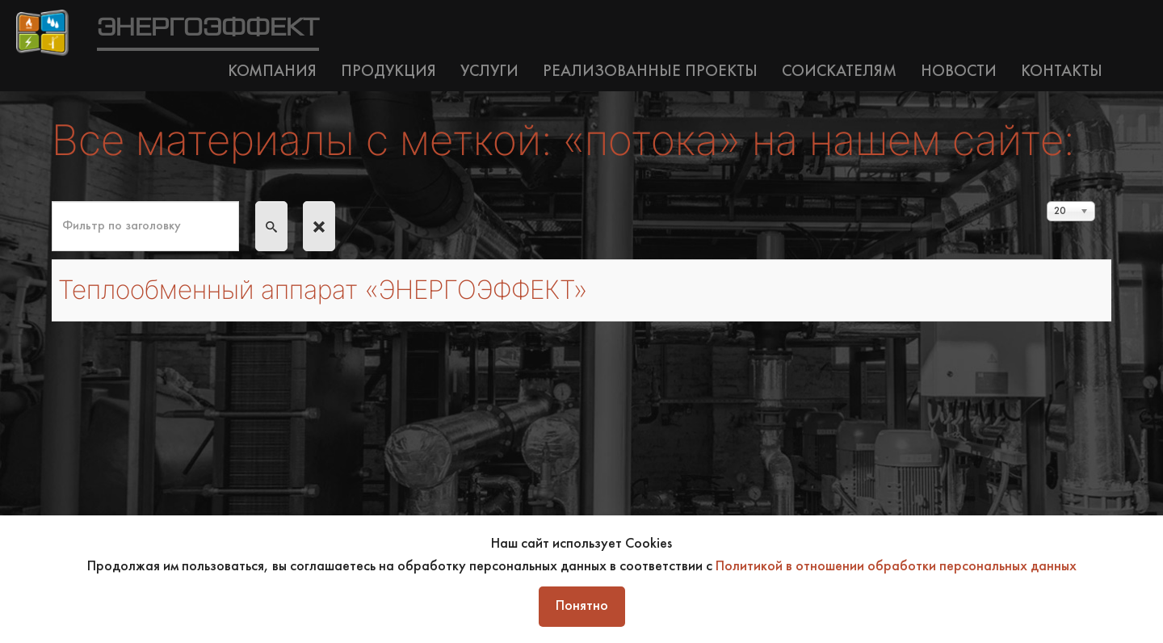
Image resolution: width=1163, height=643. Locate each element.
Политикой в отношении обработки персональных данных (896, 567)
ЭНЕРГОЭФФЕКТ (208, 28)
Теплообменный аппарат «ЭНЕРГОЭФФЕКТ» (322, 289)
